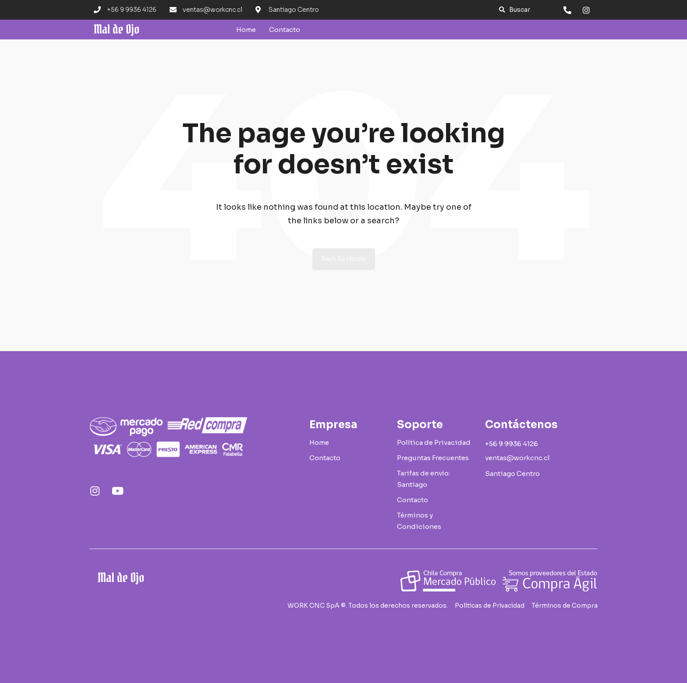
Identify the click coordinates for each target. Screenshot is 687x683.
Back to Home (343, 259)
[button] (515, 10)
